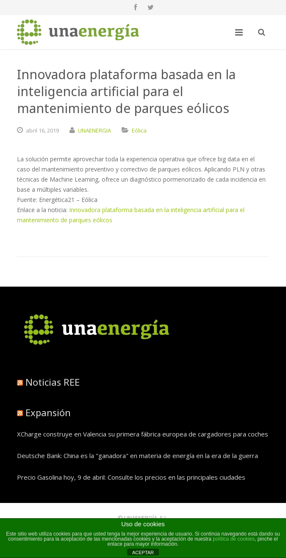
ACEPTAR (143, 552)
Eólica (139, 130)
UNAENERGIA (94, 130)
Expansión (48, 412)
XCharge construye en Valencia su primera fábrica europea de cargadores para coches (142, 434)
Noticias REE (52, 382)
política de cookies (234, 539)
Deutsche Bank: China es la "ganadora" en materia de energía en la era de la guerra (137, 455)
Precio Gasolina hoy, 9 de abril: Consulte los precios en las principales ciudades (131, 477)
